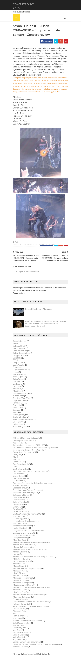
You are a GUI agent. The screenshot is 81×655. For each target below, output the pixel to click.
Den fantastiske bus (21, 478)
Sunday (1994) (19, 414)
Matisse (16, 554)
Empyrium (17, 367)
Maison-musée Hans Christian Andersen (30, 549)
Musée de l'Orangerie (22, 582)
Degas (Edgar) (19, 476)
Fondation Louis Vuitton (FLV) (25, 492)
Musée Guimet (19, 571)
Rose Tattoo (18, 407)
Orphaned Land (19, 400)
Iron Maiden (18, 374)
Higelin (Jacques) (20, 369)
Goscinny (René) (20, 509)
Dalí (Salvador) (19, 473)
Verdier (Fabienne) (20, 632)
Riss (14, 613)
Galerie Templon (20, 502)
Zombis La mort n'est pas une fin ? (27, 642)
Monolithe (17, 386)
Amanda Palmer (19, 341)
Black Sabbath (19, 348)
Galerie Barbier (19, 497)
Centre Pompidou (20, 469)
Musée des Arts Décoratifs (24, 585)
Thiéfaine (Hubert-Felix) (23, 419)
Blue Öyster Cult (20, 350)
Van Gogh (17, 630)
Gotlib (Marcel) (19, 511)
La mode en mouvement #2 (24, 533)
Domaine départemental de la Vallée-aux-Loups (33, 483)
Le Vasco (16, 381)
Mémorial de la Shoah (22, 597)
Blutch (15, 457)
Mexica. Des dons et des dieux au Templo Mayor (33, 556)
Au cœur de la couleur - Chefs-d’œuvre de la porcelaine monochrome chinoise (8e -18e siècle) (35, 448)
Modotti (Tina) (19, 563)
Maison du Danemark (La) (23, 547)
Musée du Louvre (20, 589)
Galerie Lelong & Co (21, 499)
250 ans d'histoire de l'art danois (26, 438)
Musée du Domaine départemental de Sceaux (32, 587)
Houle (15, 372)
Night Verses (18, 395)
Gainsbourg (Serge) (21, 495)
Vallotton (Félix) (19, 627)
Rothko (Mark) (19, 615)
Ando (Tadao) (18, 443)
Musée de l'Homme (21, 580)
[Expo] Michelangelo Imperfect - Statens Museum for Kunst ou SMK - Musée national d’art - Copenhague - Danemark (45, 323)
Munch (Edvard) (19, 566)
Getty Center (18, 504)
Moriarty (17, 388)
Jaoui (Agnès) (18, 376)
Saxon (31, 244)
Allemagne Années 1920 (23, 440)
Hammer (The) (19, 516)
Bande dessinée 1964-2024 (24, 452)
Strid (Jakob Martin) (21, 623)
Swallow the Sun (19, 417)
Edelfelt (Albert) (20, 485)
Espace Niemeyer (20, 487)
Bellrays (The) (19, 346)
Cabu (15, 466)
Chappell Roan (19, 355)
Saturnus (16, 410)
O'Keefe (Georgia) (20, 599)
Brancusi (16, 459)
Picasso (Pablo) (19, 608)
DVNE (15, 360)
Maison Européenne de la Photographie (29, 542)
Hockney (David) (20, 523)
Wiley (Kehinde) (19, 637)
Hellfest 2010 (23, 244)
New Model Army (20, 393)
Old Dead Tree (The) (21, 398)
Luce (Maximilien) (20, 537)
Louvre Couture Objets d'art (24, 535)
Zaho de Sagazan (20, 426)
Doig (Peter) (18, 480)
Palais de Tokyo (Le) (21, 604)
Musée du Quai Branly (22, 592)
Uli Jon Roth (18, 422)
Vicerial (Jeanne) (20, 635)
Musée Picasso (19, 573)
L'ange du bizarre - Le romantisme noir (29, 530)
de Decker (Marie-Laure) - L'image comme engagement (36, 644)
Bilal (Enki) (17, 454)
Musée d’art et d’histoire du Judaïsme (28, 594)
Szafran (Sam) (18, 625)
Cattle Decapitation (21, 353)
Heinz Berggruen (20, 518)
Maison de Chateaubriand (24, 544)
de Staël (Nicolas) (20, 646)
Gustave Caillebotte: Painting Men (27, 514)
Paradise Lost (18, 402)
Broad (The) (18, 461)
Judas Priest (18, 379)
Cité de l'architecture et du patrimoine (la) (30, 471)
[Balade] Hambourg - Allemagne (38, 309)
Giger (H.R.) (18, 507)
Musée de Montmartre (22, 578)
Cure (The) (17, 358)
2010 (14, 244)
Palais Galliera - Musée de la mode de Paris (31, 601)
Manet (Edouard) (20, 551)
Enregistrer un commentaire (27, 271)
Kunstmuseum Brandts (22, 525)
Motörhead (18, 391)
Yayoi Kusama (19, 639)
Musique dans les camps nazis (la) (27, 568)
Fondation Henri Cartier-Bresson (26, 490)
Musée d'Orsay (19, 575)
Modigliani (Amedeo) (22, 561)
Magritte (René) (19, 540)
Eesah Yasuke (18, 365)
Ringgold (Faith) (19, 611)
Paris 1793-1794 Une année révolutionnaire (31, 606)
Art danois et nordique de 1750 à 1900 (29, 445)
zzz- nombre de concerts (45, 244)
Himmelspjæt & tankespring (25, 521)
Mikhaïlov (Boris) (20, 559)
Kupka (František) (20, 528)
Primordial (17, 405)
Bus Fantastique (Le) (21, 464)
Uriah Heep (18, 424)
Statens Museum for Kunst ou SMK (27, 620)
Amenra (16, 343)
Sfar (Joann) (18, 618)
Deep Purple (18, 362)
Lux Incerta (17, 384)
